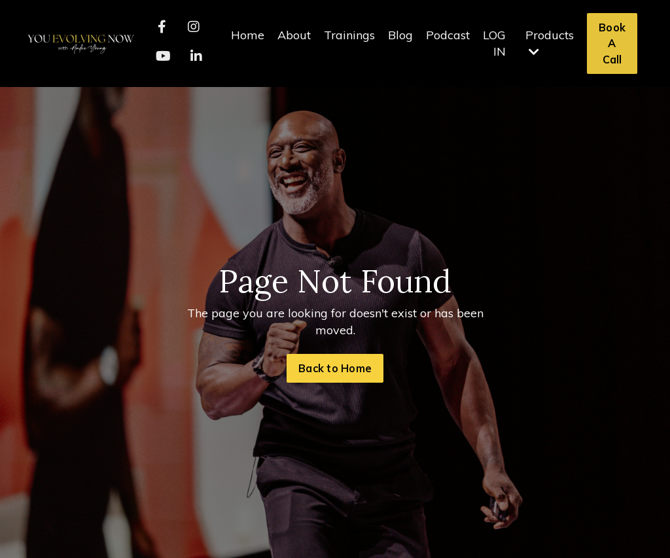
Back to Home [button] (335, 368)
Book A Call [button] (612, 43)
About (294, 35)
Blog (400, 35)
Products (549, 42)
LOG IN (494, 43)
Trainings (349, 35)
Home (247, 35)
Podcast (448, 35)
